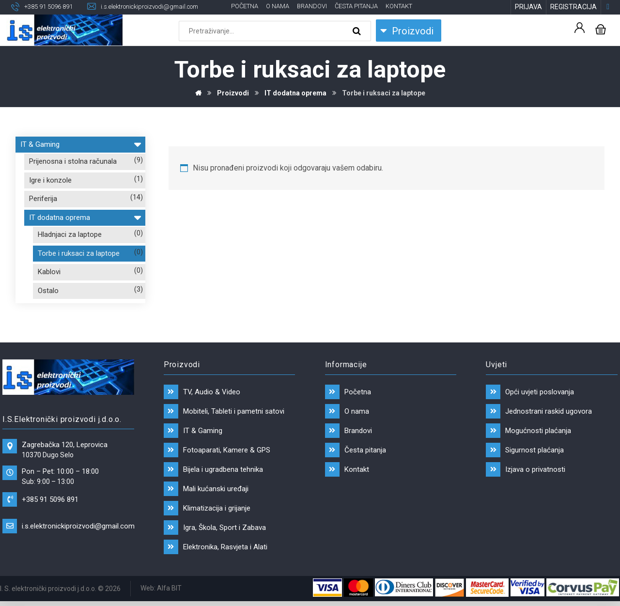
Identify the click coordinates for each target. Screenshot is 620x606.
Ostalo (48, 291)
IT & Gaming (80, 143)
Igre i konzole (50, 180)
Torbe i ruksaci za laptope (79, 253)
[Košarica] (600, 29)
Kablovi (49, 272)
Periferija (43, 199)
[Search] (358, 32)
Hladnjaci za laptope (70, 235)
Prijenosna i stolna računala (73, 162)
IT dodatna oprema (84, 216)
